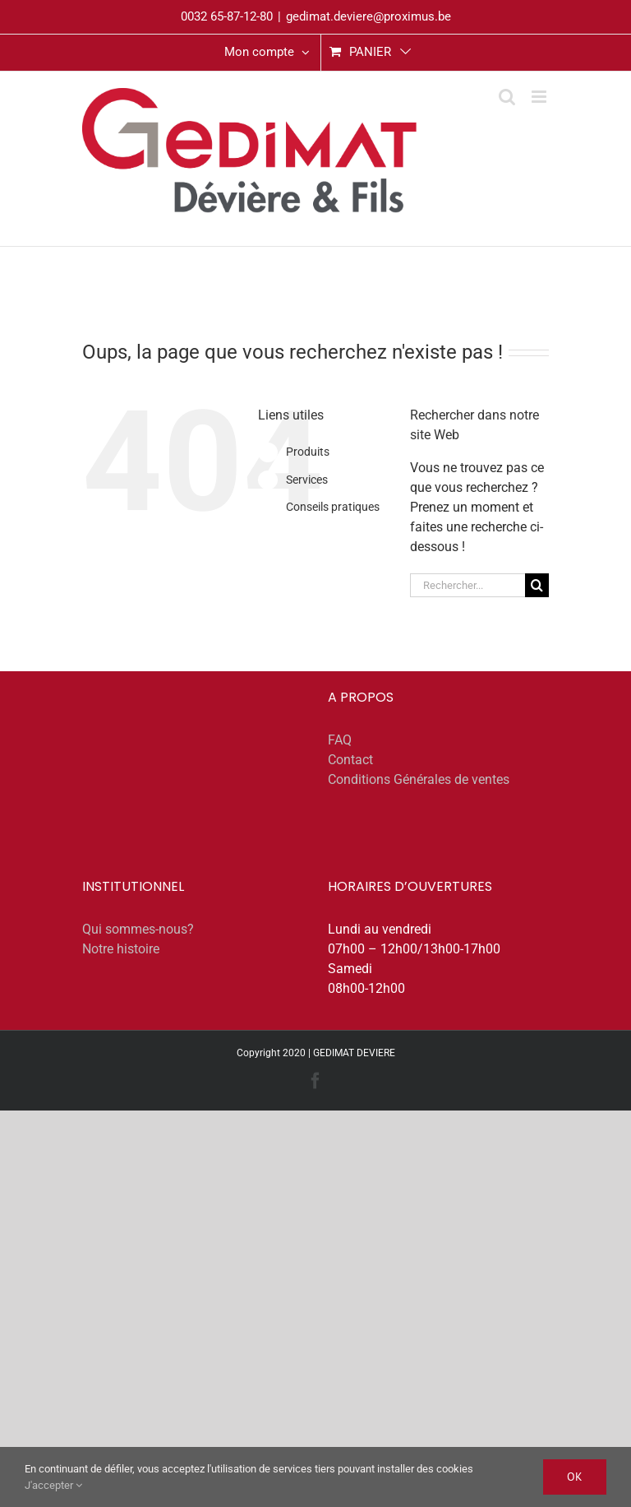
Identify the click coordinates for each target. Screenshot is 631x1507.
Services (307, 479)
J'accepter (53, 1485)
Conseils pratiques (333, 506)
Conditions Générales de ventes (418, 779)
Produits (307, 451)
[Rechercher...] (467, 585)
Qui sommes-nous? (138, 929)
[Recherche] (537, 585)
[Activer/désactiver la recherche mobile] (507, 96)
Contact (350, 759)
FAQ (340, 740)
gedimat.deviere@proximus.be (368, 16)
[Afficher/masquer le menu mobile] (540, 96)
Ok (575, 1476)
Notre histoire (120, 949)
